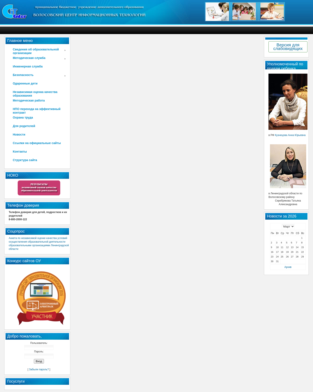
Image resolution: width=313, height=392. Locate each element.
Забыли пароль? (39, 369)
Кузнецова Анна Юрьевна (290, 135)
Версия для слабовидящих (288, 47)
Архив (287, 267)
